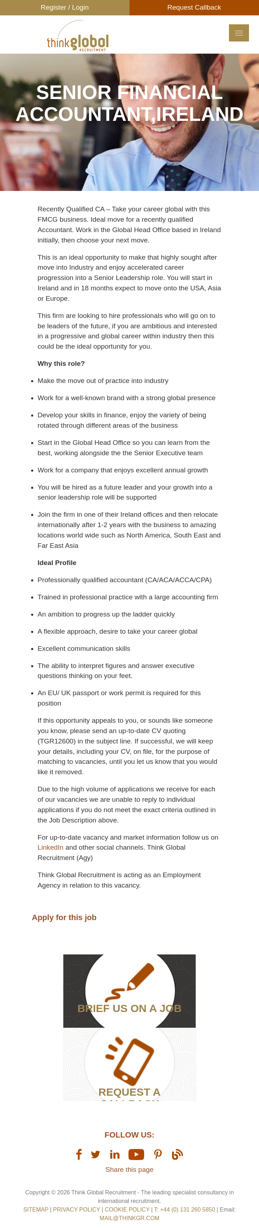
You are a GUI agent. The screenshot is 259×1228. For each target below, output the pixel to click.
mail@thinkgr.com (129, 1218)
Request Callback (194, 7)
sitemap (35, 1210)
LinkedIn (51, 847)
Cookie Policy (127, 1210)
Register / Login (65, 7)
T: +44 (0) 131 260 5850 (185, 1210)
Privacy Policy (76, 1210)
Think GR (77, 45)
